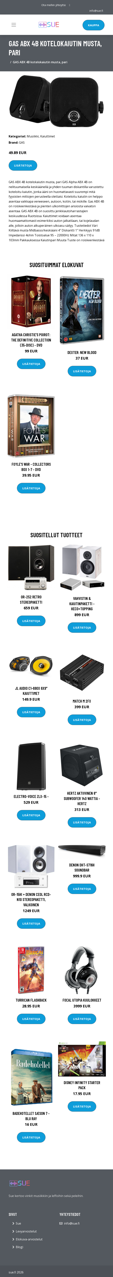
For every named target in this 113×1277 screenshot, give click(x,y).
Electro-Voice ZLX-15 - (31, 796)
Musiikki (33, 136)
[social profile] (69, 5)
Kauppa (93, 25)
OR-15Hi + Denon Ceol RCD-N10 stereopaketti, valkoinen (31, 899)
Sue (18, 1223)
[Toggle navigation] (14, 24)
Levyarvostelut (26, 1231)
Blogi (19, 1247)
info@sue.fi (96, 10)
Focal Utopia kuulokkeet (82, 1000)
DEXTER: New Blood (81, 352)
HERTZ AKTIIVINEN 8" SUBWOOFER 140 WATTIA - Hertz (82, 798)
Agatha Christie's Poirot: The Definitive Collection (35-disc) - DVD (31, 339)
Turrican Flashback (31, 1000)
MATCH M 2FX (82, 701)
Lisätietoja (23, 165)
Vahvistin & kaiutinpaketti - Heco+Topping (82, 603)
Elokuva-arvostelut (29, 1239)
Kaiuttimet (47, 136)
